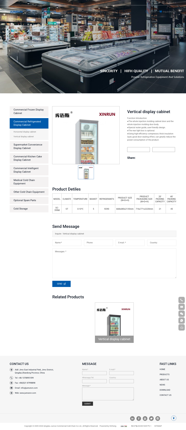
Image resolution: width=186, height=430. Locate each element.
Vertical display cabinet (114, 339)
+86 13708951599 (26, 378)
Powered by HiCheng (108, 427)
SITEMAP (158, 427)
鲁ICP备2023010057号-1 (141, 427)
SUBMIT (87, 404)
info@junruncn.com (29, 388)
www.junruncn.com (28, 393)
